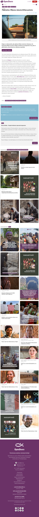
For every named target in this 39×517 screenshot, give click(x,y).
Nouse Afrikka (14, 88)
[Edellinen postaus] (36, 4)
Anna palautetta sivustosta (19, 481)
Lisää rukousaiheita (33, 118)
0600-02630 (19, 492)
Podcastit (3, 339)
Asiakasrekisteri (19, 475)
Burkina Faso (26, 339)
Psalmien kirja (9, 106)
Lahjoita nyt (35, 143)
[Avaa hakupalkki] (31, 1)
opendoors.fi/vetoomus (23, 91)
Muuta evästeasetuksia (19, 483)
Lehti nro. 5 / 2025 (13, 6)
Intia (27, 404)
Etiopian (9, 60)
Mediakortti (19, 480)
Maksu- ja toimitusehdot (19, 477)
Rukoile (6, 106)
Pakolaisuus (18, 100)
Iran (29, 404)
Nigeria (8, 290)
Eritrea (6, 384)
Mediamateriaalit (19, 478)
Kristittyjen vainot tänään (8, 100)
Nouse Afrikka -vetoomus (6, 50)
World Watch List (20, 76)
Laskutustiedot (19, 474)
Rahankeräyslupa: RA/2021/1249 (19, 504)
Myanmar (5, 189)
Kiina (31, 404)
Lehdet (6, 6)
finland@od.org (20, 463)
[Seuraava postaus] (2, 4)
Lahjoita (34, 1)
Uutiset (9, 6)
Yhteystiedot (19, 472)
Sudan (25, 428)
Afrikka (3, 6)
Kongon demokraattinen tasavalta (26, 340)
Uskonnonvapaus (23, 100)
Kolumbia (33, 404)
